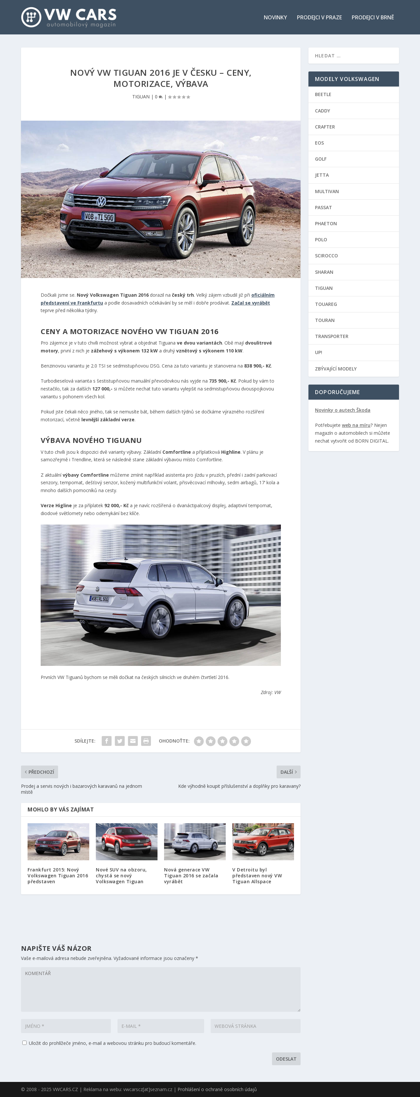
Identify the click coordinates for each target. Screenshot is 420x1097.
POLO (321, 239)
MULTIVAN (327, 191)
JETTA (322, 175)
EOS (319, 143)
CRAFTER (325, 126)
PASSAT (323, 207)
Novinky (275, 17)
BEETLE (323, 94)
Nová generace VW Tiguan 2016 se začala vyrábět (191, 875)
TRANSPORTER (331, 336)
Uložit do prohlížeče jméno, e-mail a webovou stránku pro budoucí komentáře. (112, 1043)
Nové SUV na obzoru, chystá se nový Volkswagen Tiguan (121, 875)
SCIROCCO (326, 255)
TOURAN (325, 320)
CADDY (322, 110)
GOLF (320, 159)
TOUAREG (326, 304)
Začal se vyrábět (250, 302)
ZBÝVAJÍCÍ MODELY (336, 368)
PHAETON (326, 223)
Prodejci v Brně (373, 17)
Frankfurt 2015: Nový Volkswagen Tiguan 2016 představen (58, 875)
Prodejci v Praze (319, 17)
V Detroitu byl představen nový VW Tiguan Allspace (257, 875)
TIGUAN (141, 96)
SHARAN (324, 272)
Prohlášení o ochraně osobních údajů (217, 1089)
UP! (318, 352)
